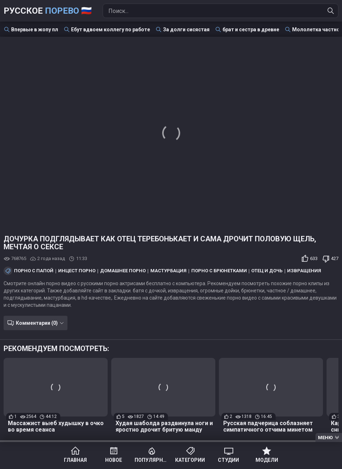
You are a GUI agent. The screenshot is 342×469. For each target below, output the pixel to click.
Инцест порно (76, 270)
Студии (228, 460)
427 (334, 258)
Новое (113, 460)
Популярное (152, 460)
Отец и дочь (266, 270)
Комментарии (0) (37, 323)
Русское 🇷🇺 (48, 11)
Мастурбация (168, 270)
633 (314, 258)
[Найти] (331, 10)
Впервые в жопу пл (34, 29)
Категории (190, 460)
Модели (267, 460)
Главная (75, 460)
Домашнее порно (123, 270)
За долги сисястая (186, 29)
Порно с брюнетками (219, 270)
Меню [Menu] (325, 437)
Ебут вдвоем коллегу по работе (110, 29)
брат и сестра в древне (250, 29)
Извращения (304, 270)
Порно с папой (33, 270)
